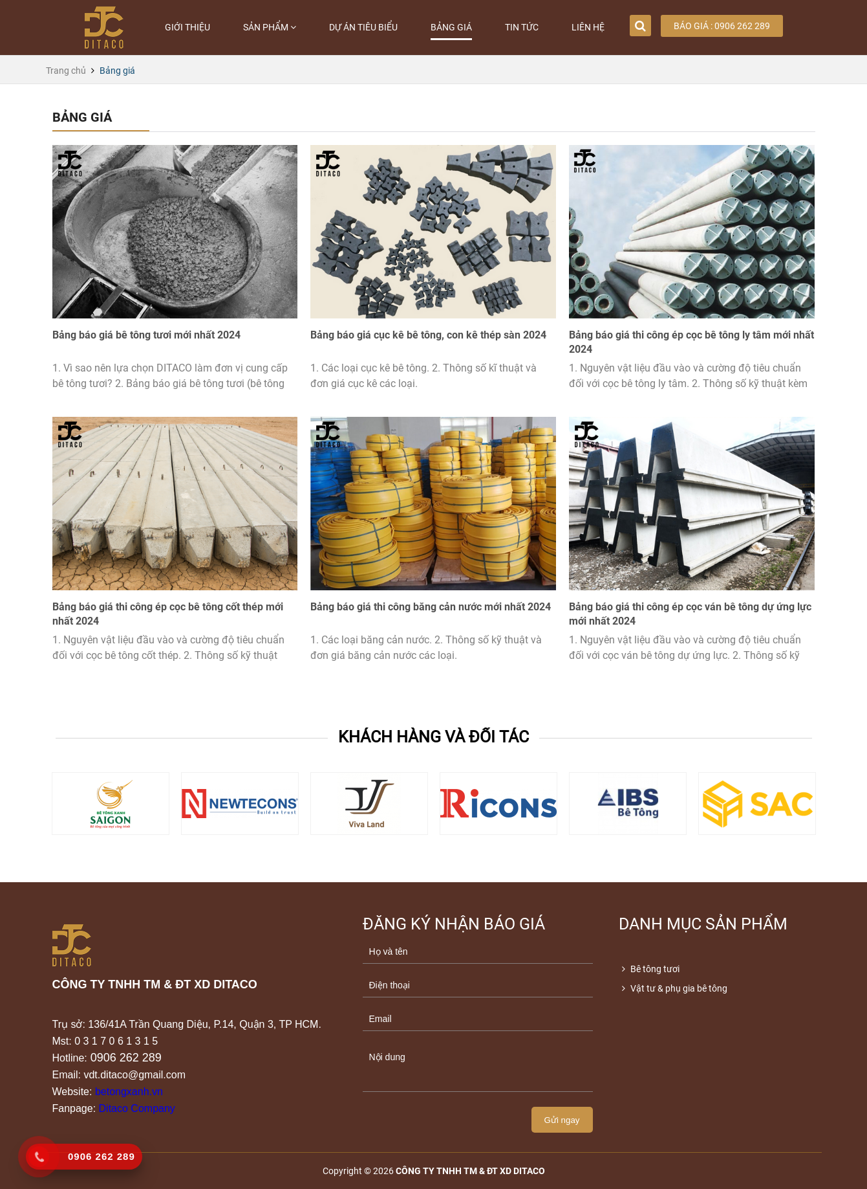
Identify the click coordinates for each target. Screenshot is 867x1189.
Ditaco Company (137, 1108)
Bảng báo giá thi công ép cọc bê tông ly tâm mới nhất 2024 (691, 342)
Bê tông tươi (649, 969)
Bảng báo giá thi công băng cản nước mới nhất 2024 (430, 607)
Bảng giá (451, 27)
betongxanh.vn (129, 1091)
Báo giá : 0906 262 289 (722, 26)
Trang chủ (66, 70)
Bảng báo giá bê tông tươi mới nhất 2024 (146, 335)
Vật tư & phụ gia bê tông (673, 988)
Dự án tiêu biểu (363, 27)
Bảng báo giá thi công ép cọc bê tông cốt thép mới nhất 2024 (167, 614)
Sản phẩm (269, 27)
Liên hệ (588, 27)
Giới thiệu (187, 27)
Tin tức (522, 27)
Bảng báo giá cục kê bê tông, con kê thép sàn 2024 (428, 335)
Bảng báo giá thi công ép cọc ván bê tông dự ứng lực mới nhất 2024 (690, 614)
